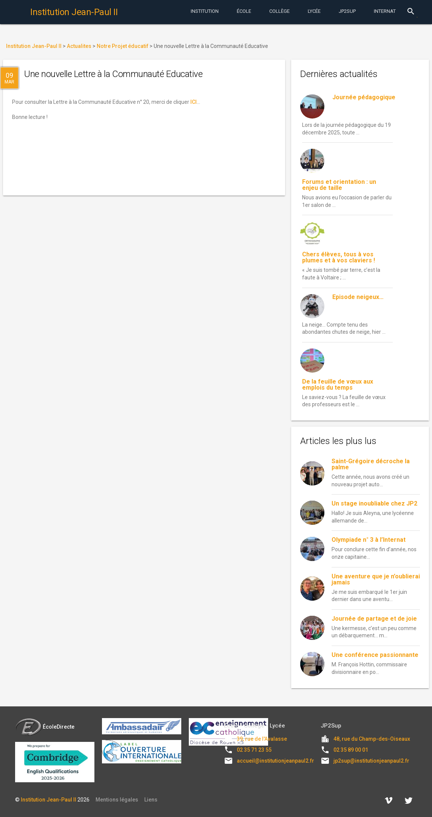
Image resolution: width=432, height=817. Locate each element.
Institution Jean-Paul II (48, 800)
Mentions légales (117, 800)
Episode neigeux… (358, 297)
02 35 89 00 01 (350, 750)
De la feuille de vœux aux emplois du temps (337, 384)
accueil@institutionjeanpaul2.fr (275, 761)
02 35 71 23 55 (254, 750)
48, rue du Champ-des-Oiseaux (371, 739)
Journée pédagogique (363, 97)
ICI (193, 102)
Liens (150, 800)
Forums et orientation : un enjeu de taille (339, 184)
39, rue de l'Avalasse (262, 739)
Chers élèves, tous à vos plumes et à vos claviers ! (338, 257)
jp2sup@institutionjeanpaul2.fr (371, 761)
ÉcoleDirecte (44, 727)
